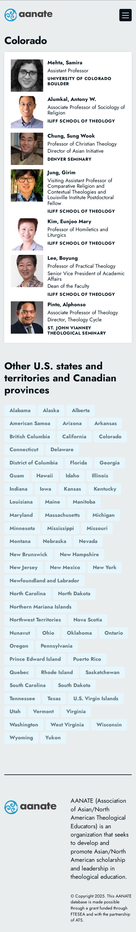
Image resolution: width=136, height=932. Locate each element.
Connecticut (24, 449)
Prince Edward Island (35, 659)
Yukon (53, 737)
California (74, 436)
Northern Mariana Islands (41, 606)
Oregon (19, 645)
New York (105, 567)
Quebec (19, 672)
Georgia (110, 462)
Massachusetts (62, 515)
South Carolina (28, 685)
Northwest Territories (35, 619)
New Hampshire (79, 554)
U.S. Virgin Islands (95, 698)
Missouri (97, 528)
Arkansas (105, 423)
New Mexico (65, 567)
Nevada (88, 541)
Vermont (43, 711)
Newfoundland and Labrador (44, 580)
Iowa (45, 488)
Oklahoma (79, 633)
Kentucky (105, 488)
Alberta (81, 410)
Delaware (62, 449)
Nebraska (54, 541)
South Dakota (74, 685)
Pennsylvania (56, 645)
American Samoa (30, 423)
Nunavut (20, 633)
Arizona (72, 423)
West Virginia (67, 724)
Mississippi (60, 528)
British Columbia (30, 436)
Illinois (100, 475)
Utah (15, 711)
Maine (52, 501)
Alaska (51, 410)
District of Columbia (34, 462)
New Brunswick (28, 554)
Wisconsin (109, 724)
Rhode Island (57, 672)
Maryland (21, 515)
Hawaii (44, 475)
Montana (20, 541)
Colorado (110, 436)
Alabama (20, 410)
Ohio (48, 633)
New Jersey (24, 567)
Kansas (72, 488)
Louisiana (21, 501)
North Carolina (28, 593)
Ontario (114, 633)
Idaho (72, 475)
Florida (78, 462)
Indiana (18, 488)
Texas (54, 698)
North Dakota (74, 593)
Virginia (76, 711)
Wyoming (21, 737)
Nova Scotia (87, 619)
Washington (24, 724)
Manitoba (84, 501)
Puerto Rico (87, 659)
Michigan (104, 515)
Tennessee (22, 698)
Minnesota (22, 528)
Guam (17, 475)
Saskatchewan (102, 672)
